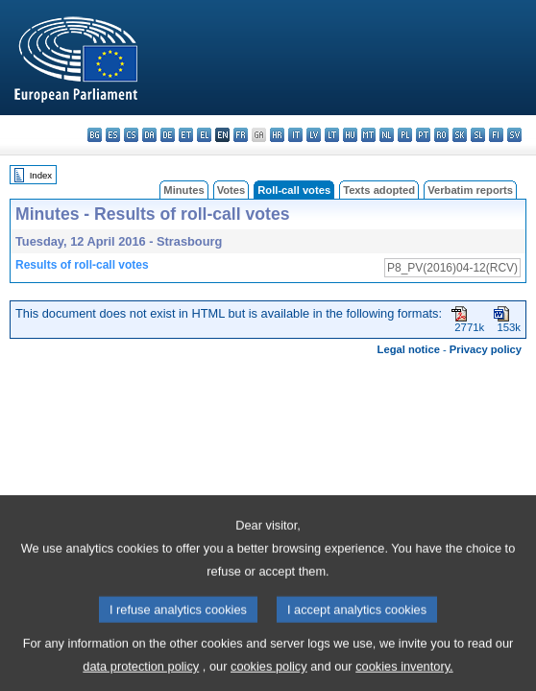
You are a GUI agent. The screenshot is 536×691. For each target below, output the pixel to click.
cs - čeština (131, 135)
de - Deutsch (167, 135)
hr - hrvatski (277, 135)
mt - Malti (368, 135)
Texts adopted (379, 190)
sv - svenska (514, 135)
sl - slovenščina (478, 135)
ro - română (441, 135)
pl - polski (405, 135)
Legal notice (409, 349)
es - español (113, 135)
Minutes (183, 190)
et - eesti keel (186, 135)
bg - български (94, 135)
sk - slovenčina (459, 135)
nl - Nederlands (386, 135)
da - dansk (149, 135)
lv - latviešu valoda (313, 135)
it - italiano (295, 135)
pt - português (423, 135)
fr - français (240, 135)
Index (41, 175)
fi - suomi (496, 135)
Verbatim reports (470, 190)
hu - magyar (350, 135)
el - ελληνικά (204, 135)
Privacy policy (486, 349)
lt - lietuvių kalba (332, 135)
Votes (231, 190)
